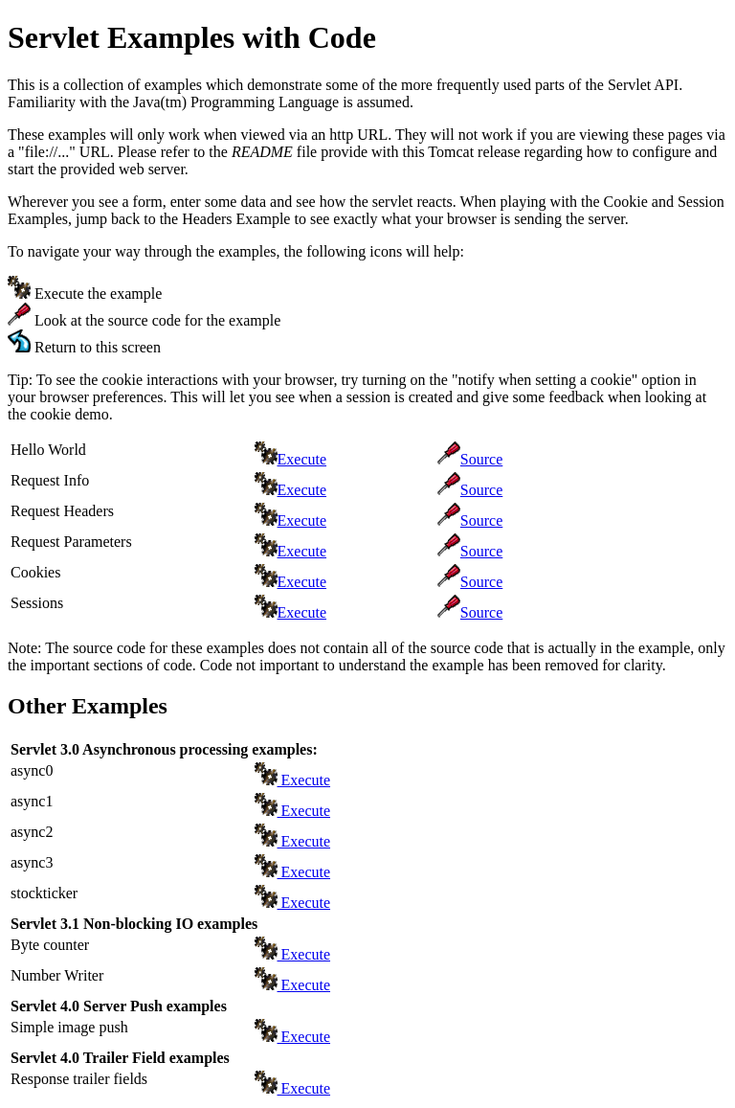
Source (481, 459)
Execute (302, 459)
